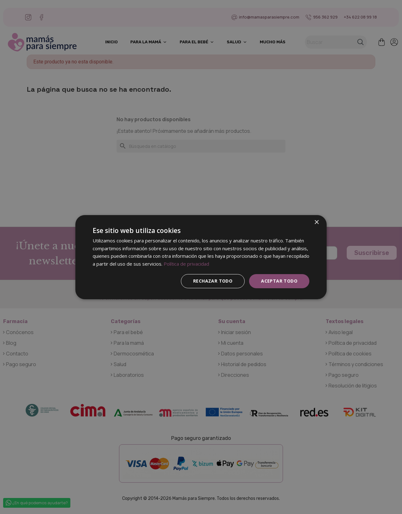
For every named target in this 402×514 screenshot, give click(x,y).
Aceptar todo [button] (279, 281)
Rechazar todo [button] (212, 281)
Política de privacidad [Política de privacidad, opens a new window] (186, 264)
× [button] (316, 222)
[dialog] (201, 257)
